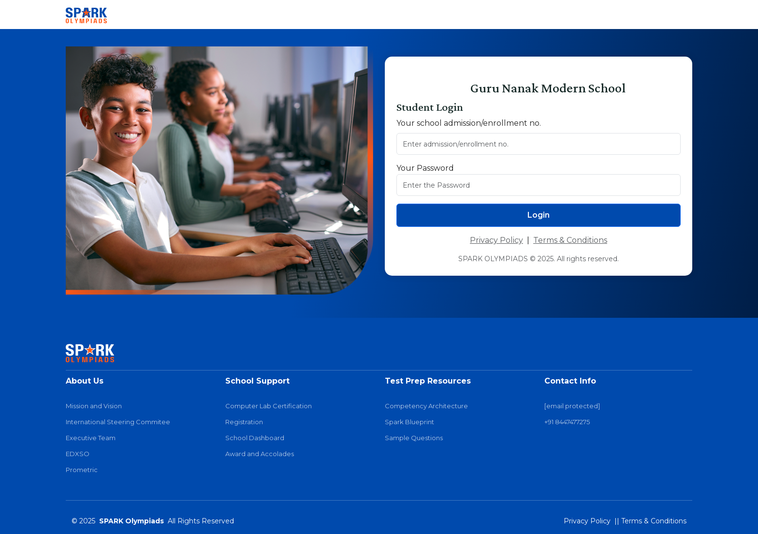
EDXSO (77, 454)
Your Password (425, 168)
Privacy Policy (496, 240)
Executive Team (91, 438)
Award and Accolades (259, 454)
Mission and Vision (94, 406)
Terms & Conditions (570, 240)
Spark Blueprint (409, 422)
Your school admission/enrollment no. (468, 123)
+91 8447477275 (567, 422)
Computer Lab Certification (268, 406)
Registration (244, 422)
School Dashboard (254, 438)
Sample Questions (414, 438)
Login (538, 215)
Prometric (82, 470)
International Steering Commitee (118, 422)
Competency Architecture (426, 406)
